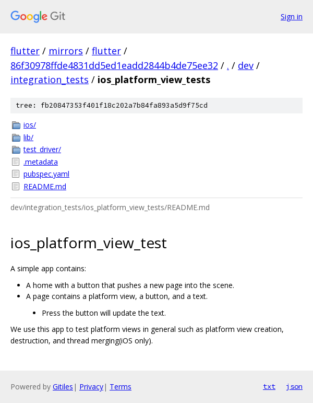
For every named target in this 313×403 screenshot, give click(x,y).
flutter (25, 50)
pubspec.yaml (46, 174)
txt (269, 386)
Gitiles (63, 387)
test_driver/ (42, 149)
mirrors (66, 50)
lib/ (28, 137)
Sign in (292, 16)
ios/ (29, 125)
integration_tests (49, 79)
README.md (44, 186)
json (294, 386)
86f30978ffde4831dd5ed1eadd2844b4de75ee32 (114, 65)
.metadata (40, 162)
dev (246, 65)
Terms (120, 387)
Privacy (91, 387)
